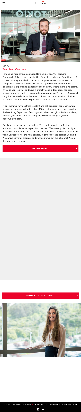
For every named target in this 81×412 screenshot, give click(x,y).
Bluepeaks (55, 404)
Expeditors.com (41, 404)
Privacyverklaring (69, 404)
